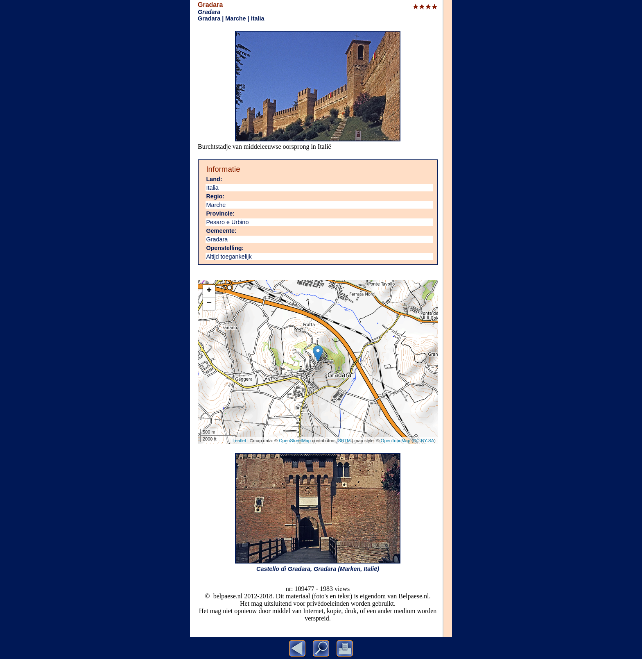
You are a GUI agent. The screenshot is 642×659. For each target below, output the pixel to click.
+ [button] (209, 291)
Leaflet (239, 440)
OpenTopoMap (395, 440)
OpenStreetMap (295, 440)
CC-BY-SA (423, 440)
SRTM (344, 440)
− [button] (209, 304)
